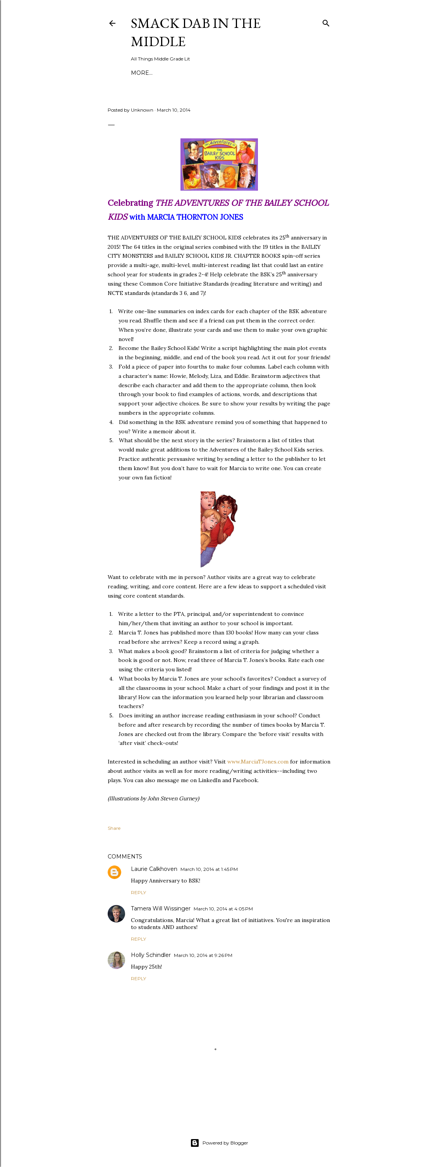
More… (272, 72)
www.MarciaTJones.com (258, 761)
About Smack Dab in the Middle (205, 72)
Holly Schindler (151, 955)
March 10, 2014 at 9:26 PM (203, 955)
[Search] (326, 21)
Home (140, 72)
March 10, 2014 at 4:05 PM (223, 909)
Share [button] (114, 828)
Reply (138, 892)
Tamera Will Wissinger (161, 908)
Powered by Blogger (219, 1143)
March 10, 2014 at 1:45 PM (209, 869)
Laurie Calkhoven (154, 868)
